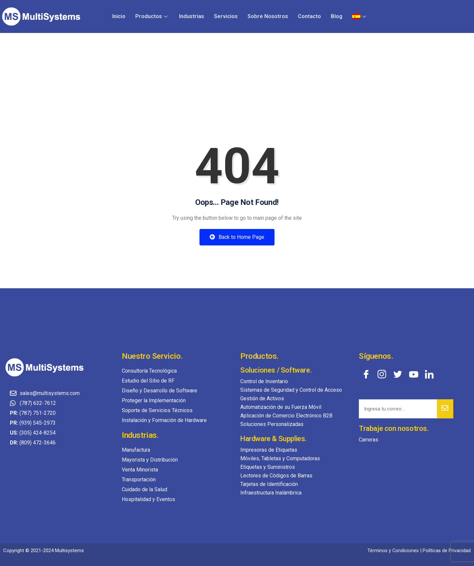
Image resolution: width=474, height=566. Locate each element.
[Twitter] (397, 374)
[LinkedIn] (429, 374)
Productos (155, 16)
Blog (336, 16)
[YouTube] (413, 374)
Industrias (193, 16)
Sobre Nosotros (268, 16)
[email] (398, 408)
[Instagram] (382, 374)
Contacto (309, 16)
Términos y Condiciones (392, 550)
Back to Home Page (237, 237)
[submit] (445, 408)
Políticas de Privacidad (446, 550)
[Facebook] (366, 374)
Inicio (122, 16)
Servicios (227, 16)
